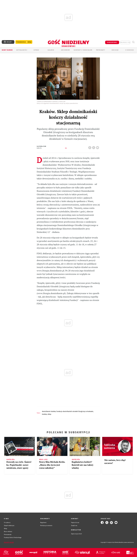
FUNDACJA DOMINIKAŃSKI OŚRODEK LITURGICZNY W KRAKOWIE (74, 411)
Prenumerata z (23, 42)
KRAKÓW (44, 414)
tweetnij (94, 147)
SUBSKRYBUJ (112, 42)
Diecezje (115, 50)
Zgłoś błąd (9, 542)
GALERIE (51, 50)
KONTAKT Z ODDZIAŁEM (83, 50)
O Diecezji (129, 50)
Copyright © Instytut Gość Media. (110, 542)
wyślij (98, 147)
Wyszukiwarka (133, 42)
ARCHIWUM (65, 50)
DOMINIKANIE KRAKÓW (49, 411)
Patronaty (100, 50)
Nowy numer (7, 50)
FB (90, 147)
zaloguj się (125, 42)
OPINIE (36, 50)
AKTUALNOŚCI (21, 50)
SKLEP (49, 414)
